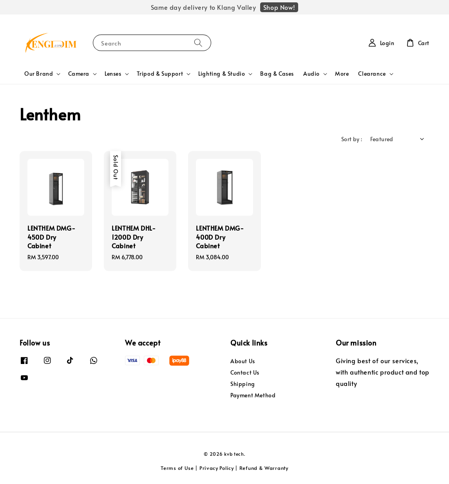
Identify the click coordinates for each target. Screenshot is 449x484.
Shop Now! (279, 7)
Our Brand (38, 73)
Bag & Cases (277, 73)
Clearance (372, 73)
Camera (78, 73)
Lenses (113, 73)
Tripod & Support (160, 73)
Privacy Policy (216, 467)
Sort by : (351, 139)
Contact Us (244, 372)
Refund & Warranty (263, 467)
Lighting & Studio (221, 73)
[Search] (198, 42)
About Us (242, 361)
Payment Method (252, 395)
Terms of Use (177, 467)
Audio (311, 73)
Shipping (242, 384)
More (342, 73)
